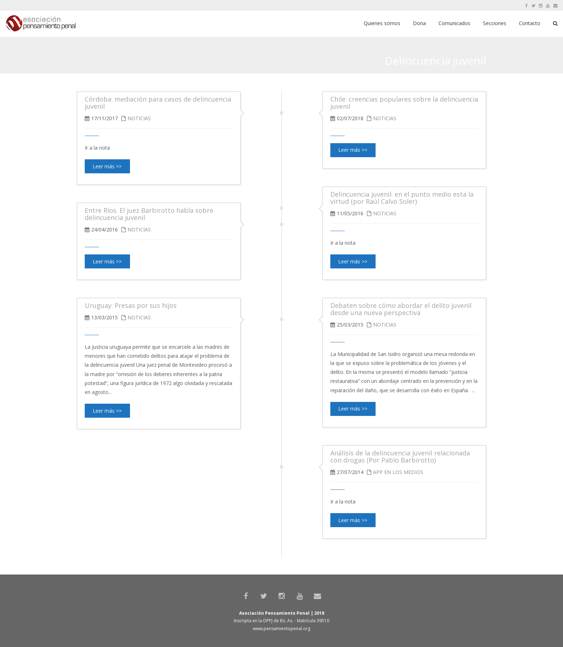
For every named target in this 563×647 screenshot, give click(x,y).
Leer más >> (352, 149)
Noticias (384, 118)
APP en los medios (398, 472)
